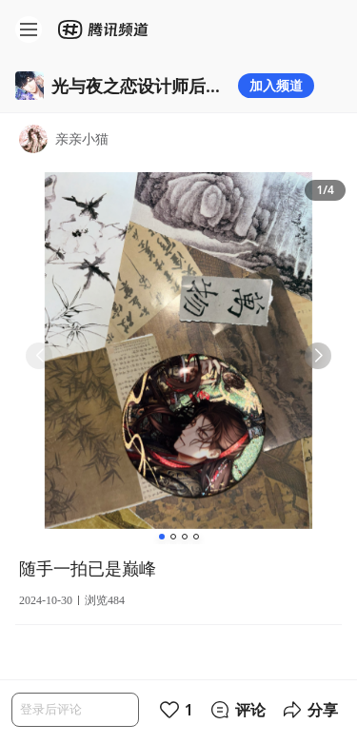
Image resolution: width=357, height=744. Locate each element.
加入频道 (276, 85)
